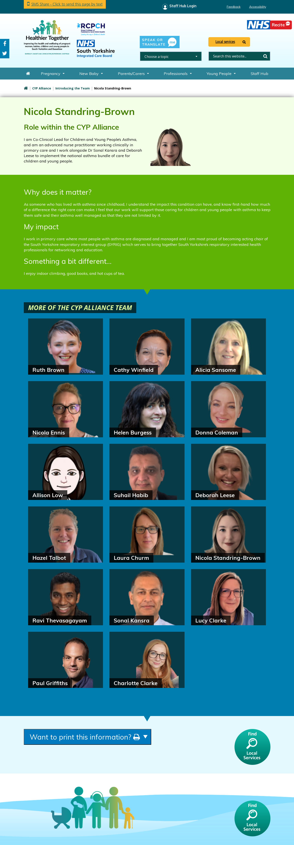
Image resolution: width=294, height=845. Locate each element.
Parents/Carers (131, 73)
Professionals (176, 73)
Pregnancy (50, 73)
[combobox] (171, 56)
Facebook (4, 43)
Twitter (4, 53)
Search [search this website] (265, 56)
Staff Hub (259, 73)
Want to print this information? (85, 736)
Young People (219, 73)
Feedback (234, 7)
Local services (225, 42)
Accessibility (257, 7)
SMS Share (67, 4)
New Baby (89, 73)
